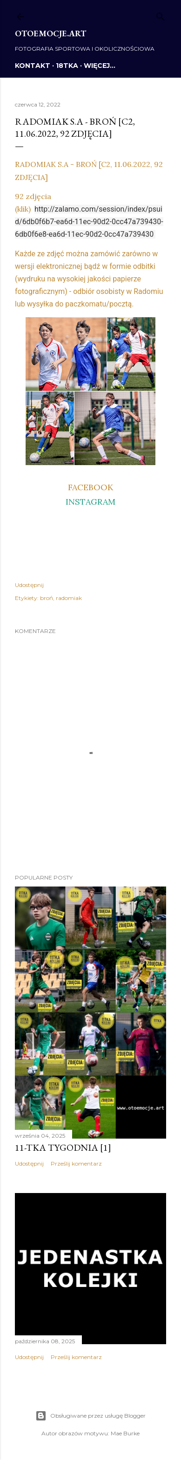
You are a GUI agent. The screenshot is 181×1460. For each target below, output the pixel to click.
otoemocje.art (50, 33)
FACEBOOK (90, 487)
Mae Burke (125, 1433)
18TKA (67, 65)
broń (46, 597)
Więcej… (99, 65)
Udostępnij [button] (29, 584)
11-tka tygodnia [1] (63, 1147)
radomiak (69, 597)
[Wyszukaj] (160, 15)
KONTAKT (32, 65)
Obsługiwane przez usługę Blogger (90, 1415)
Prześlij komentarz (76, 1163)
